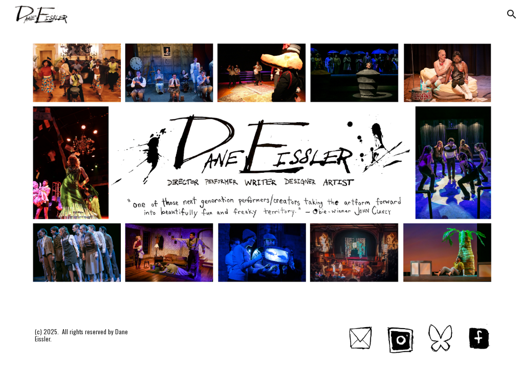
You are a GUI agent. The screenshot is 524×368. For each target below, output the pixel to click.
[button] (511, 14)
